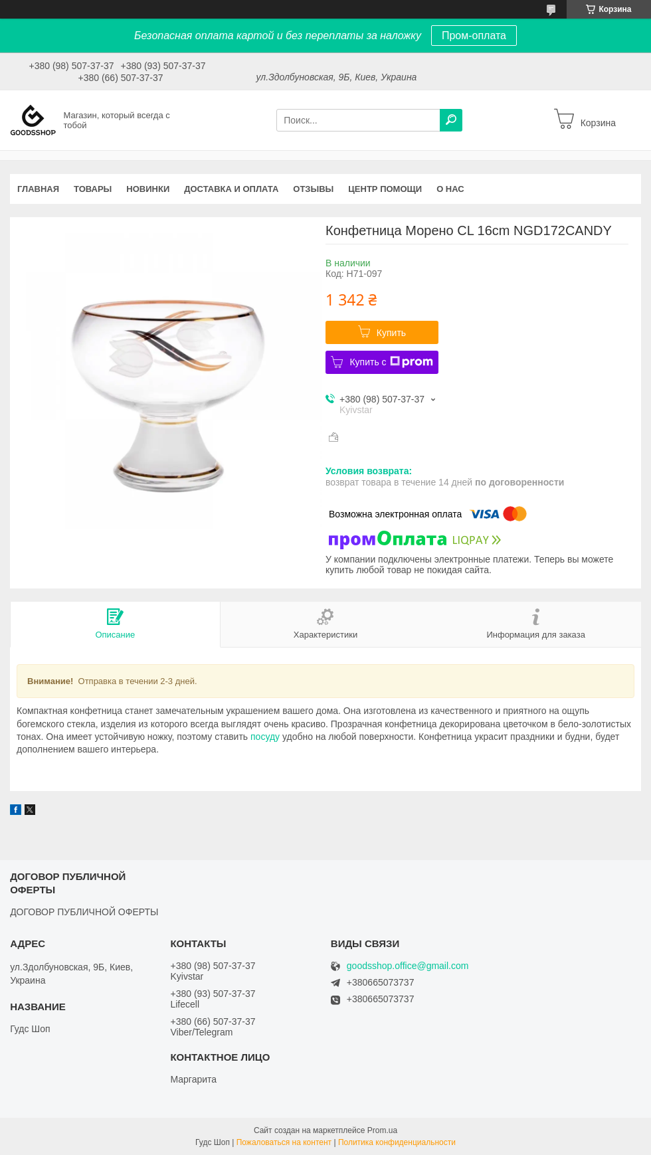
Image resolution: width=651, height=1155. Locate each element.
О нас (450, 189)
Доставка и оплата (231, 189)
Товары (93, 189)
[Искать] (451, 120)
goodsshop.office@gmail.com (408, 966)
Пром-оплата (474, 35)
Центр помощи (385, 189)
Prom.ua (382, 1130)
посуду (265, 736)
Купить (391, 332)
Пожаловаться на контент (283, 1142)
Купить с (390, 362)
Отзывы (313, 189)
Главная (38, 189)
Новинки (147, 189)
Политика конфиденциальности (397, 1142)
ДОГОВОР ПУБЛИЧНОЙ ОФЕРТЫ (84, 912)
